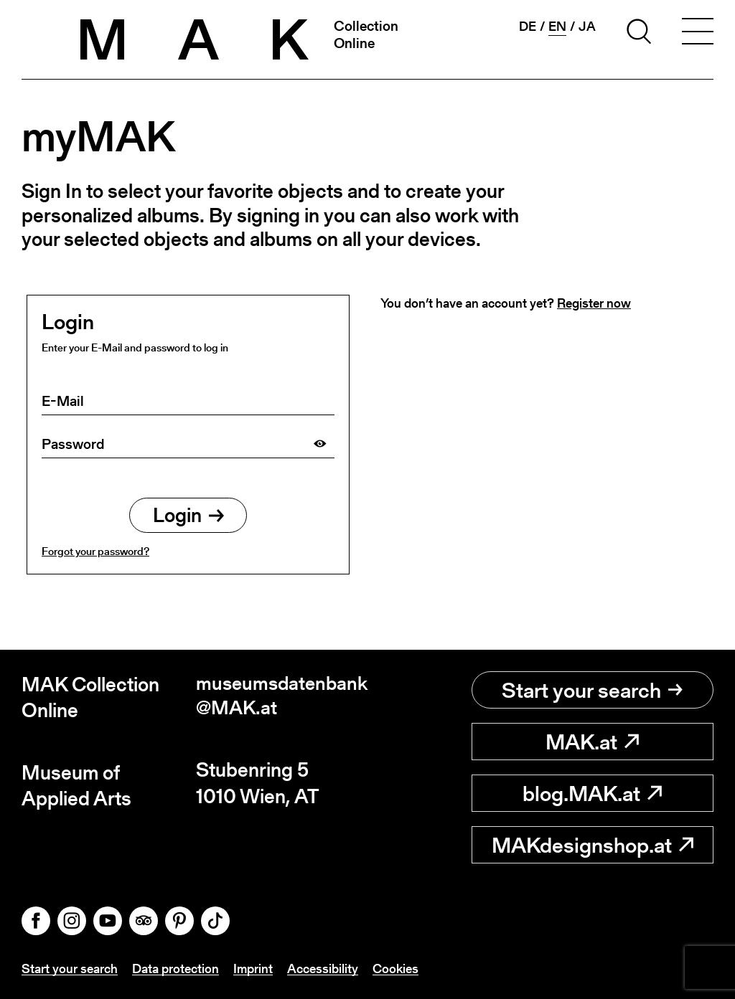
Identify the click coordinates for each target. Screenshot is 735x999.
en (557, 26)
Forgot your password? (95, 553)
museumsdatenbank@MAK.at (281, 697)
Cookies (395, 969)
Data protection (175, 969)
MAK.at (592, 741)
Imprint (253, 969)
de (527, 26)
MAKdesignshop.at (592, 845)
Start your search (592, 690)
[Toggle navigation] (697, 33)
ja (587, 26)
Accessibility (322, 969)
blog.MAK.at (592, 793)
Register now (594, 303)
